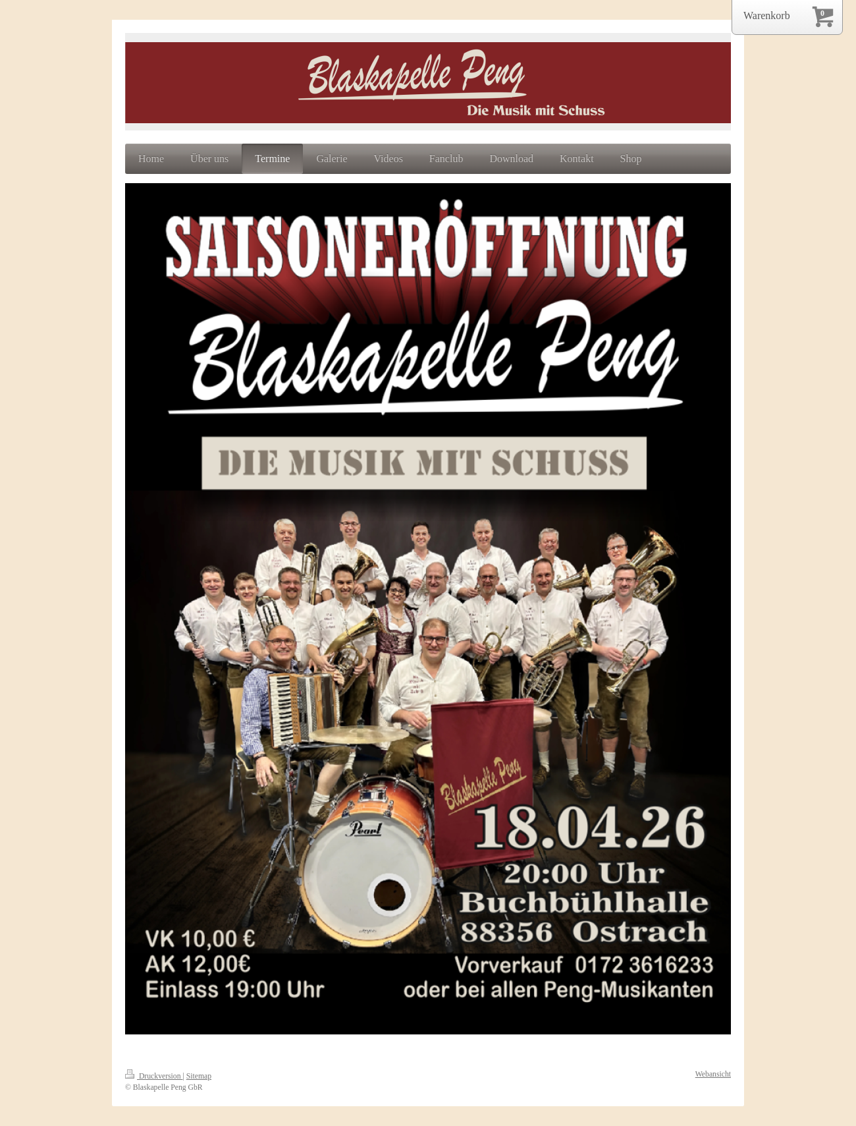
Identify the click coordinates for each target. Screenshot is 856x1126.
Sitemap (198, 1076)
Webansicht (713, 1074)
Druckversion (153, 1076)
